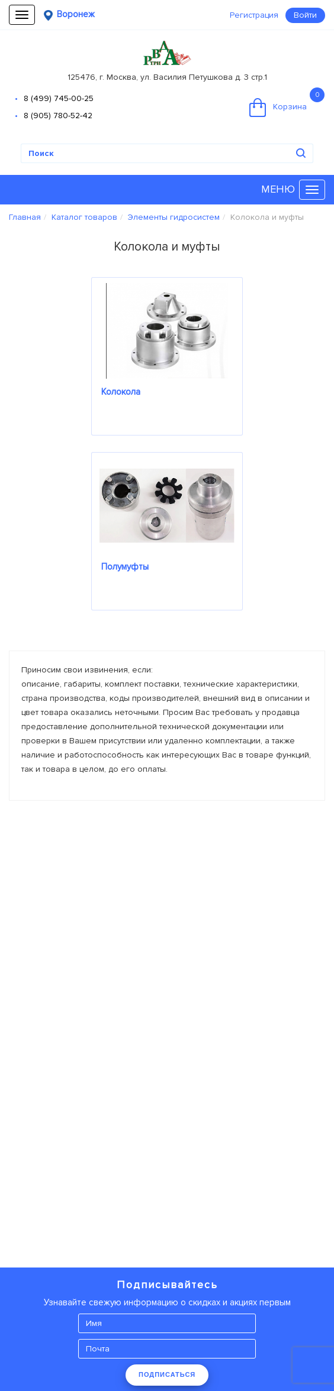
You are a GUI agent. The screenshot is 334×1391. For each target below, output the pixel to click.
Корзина (287, 102)
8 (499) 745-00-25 (59, 98)
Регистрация (254, 15)
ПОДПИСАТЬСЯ (167, 1374)
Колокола (120, 391)
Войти (305, 15)
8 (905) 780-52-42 (58, 115)
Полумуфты (125, 566)
